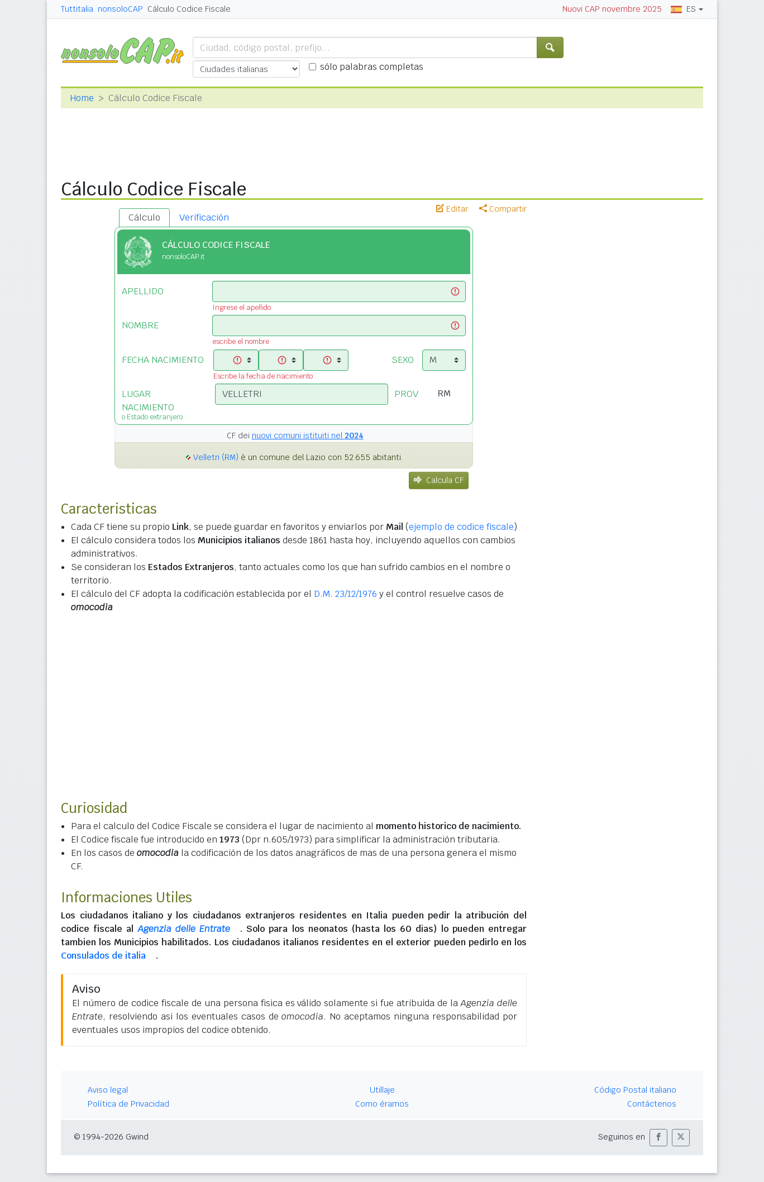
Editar (452, 209)
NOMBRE (140, 325)
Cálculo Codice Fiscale (189, 9)
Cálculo (144, 217)
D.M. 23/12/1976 (345, 594)
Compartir (503, 209)
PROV (406, 394)
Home (82, 98)
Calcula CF (439, 480)
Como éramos (382, 1104)
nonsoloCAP (120, 9)
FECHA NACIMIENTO (163, 360)
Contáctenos (651, 1104)
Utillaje (382, 1090)
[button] (658, 1137)
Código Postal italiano (635, 1090)
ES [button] (683, 9)
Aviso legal (108, 1090)
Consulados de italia (103, 955)
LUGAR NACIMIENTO (160, 404)
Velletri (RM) (215, 457)
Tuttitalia (77, 9)
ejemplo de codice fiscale (461, 527)
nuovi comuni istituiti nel (308, 435)
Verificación (204, 217)
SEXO (402, 360)
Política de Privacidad (128, 1104)
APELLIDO (143, 291)
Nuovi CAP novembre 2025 (612, 9)
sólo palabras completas (371, 67)
